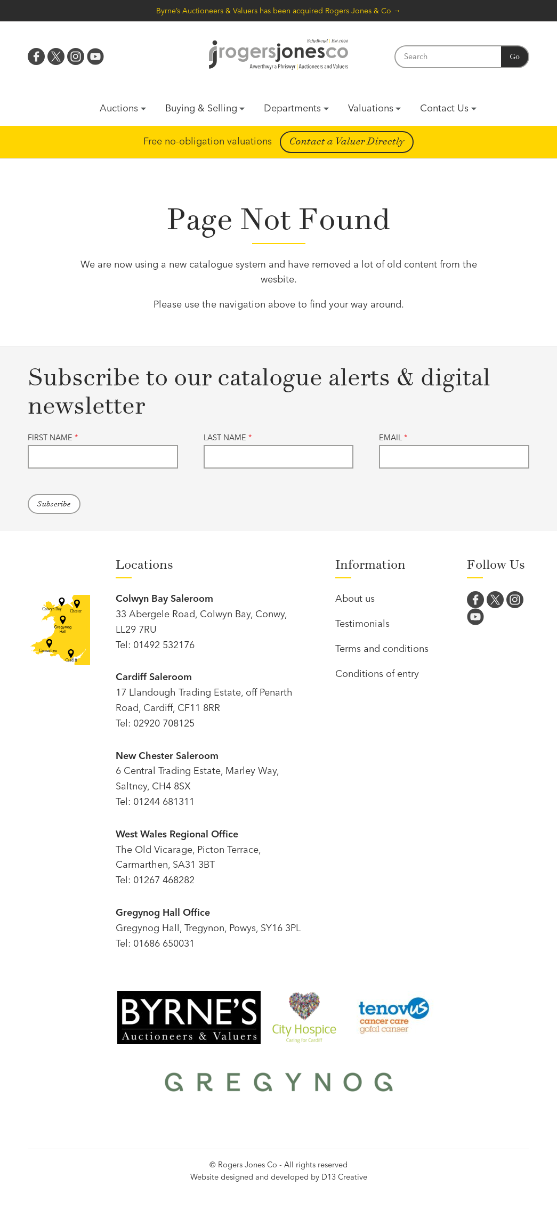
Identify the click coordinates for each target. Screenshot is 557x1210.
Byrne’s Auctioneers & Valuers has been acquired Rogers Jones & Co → (278, 10)
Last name (228, 437)
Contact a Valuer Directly (346, 141)
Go (515, 57)
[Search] (447, 56)
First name (53, 437)
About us (355, 598)
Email (393, 437)
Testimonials (362, 623)
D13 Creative (344, 1177)
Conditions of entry (377, 673)
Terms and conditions (382, 648)
